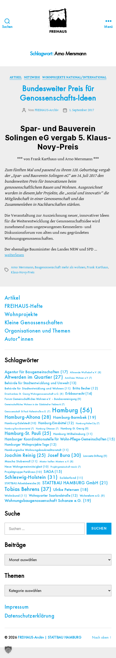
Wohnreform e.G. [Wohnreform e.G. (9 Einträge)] (92, 495)
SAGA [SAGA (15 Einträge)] (53, 472)
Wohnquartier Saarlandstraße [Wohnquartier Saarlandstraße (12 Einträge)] (53, 495)
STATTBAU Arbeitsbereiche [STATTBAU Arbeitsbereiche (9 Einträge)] (22, 483)
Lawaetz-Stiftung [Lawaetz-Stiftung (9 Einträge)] (95, 456)
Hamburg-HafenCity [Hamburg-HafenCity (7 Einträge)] (87, 423)
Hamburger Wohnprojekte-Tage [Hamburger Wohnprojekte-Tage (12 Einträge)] (30, 444)
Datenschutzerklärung (29, 616)
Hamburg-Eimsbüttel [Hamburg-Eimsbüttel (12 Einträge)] (56, 423)
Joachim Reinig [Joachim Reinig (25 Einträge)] (25, 455)
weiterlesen (14, 255)
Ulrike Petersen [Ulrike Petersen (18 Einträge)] (70, 490)
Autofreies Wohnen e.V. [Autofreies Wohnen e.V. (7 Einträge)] (78, 378)
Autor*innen (19, 339)
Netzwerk (32, 77)
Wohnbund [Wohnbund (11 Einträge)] (16, 495)
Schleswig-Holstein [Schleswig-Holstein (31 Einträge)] (31, 477)
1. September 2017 (81, 110)
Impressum (17, 607)
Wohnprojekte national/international (74, 77)
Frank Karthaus (97, 267)
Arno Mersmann (22, 267)
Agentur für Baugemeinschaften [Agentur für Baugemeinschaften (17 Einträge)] (36, 372)
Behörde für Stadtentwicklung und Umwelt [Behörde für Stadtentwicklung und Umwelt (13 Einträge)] (40, 383)
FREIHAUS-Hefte (24, 306)
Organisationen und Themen (37, 331)
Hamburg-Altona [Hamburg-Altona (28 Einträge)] (28, 417)
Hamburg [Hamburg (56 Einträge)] (72, 410)
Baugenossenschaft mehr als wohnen (60, 267)
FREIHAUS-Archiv (46, 110)
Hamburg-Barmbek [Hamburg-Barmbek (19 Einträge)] (74, 417)
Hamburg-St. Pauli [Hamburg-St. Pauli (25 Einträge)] (28, 433)
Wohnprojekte (21, 314)
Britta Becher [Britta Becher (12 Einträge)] (85, 388)
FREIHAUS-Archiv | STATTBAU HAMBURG (49, 637)
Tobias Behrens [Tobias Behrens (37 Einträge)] (28, 489)
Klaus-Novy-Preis (22, 272)
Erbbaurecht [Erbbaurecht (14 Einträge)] (78, 394)
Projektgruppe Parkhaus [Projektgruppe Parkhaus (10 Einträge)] (23, 472)
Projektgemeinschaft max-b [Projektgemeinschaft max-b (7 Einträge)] (65, 467)
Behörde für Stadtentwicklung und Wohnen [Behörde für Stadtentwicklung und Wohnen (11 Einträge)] (38, 388)
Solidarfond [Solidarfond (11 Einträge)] (71, 478)
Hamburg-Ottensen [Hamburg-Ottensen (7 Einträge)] (47, 429)
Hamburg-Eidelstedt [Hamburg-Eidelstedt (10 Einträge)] (20, 423)
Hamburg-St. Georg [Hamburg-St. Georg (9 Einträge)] (75, 428)
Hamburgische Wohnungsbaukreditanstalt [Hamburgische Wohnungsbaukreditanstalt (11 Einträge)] (37, 450)
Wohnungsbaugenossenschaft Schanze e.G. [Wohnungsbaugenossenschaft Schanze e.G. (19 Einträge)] (48, 500)
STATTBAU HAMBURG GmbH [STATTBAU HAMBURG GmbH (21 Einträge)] (75, 483)
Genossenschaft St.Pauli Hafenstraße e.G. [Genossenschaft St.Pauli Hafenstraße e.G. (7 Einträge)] (27, 411)
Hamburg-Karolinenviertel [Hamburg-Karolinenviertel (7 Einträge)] (19, 429)
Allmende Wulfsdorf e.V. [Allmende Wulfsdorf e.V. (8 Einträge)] (85, 372)
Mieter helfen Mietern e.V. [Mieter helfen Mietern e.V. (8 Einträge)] (57, 461)
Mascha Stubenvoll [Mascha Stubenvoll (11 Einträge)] (21, 461)
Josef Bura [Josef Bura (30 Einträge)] (64, 455)
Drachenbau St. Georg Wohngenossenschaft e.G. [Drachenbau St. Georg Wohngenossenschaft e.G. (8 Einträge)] (34, 394)
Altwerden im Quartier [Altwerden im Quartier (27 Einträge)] (34, 377)
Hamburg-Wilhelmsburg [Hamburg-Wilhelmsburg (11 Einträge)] (73, 434)
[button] (8, 650)
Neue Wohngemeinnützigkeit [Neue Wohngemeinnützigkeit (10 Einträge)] (26, 466)
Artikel (16, 77)
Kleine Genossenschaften (34, 323)
